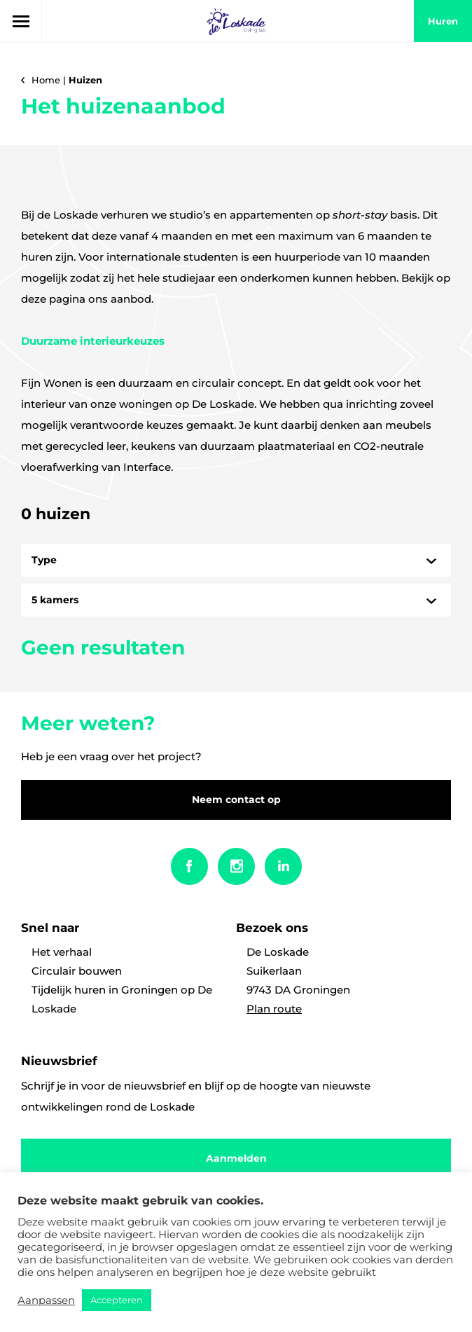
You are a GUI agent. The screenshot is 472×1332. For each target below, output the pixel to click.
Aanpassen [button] (46, 1300)
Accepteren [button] (116, 1299)
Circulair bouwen (77, 970)
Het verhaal (62, 952)
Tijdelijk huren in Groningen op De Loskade (122, 999)
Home (46, 79)
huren (443, 21)
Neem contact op (236, 799)
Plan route (274, 1008)
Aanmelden (236, 1158)
